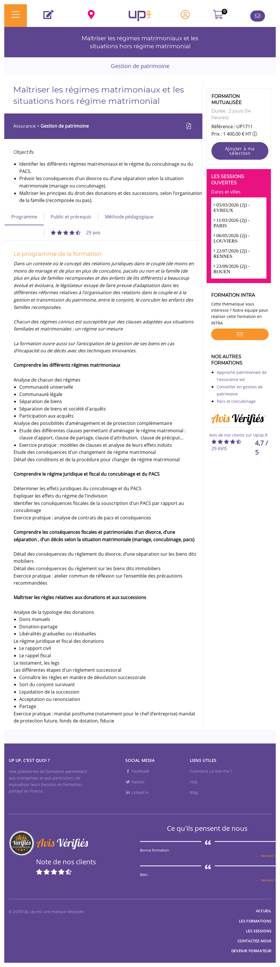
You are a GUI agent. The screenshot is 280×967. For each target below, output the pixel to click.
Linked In (137, 792)
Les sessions (258, 931)
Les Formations (255, 921)
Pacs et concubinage (236, 401)
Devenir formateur (251, 950)
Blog (194, 792)
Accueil (263, 910)
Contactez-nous (254, 940)
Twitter (135, 782)
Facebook (137, 771)
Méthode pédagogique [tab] (129, 217)
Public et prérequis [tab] (71, 217)
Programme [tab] (24, 217)
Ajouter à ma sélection (240, 151)
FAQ (194, 782)
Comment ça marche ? (211, 771)
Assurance (25, 126)
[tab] (75, 233)
